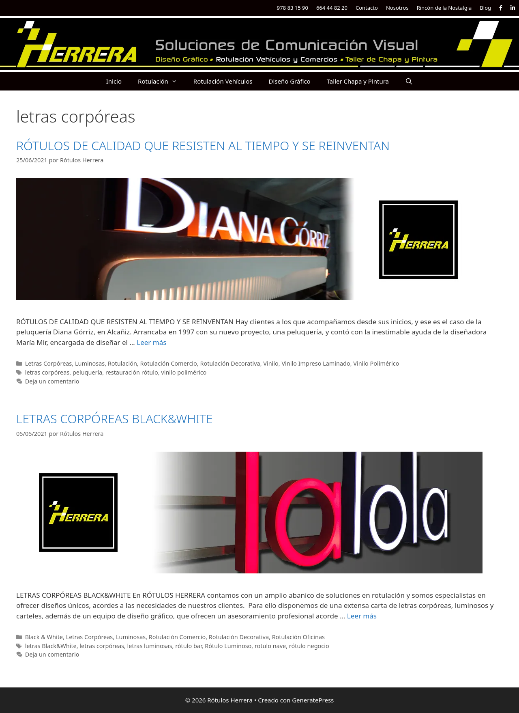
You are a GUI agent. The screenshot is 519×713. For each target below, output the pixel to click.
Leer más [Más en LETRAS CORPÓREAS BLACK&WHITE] (362, 615)
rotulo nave (270, 646)
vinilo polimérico (183, 372)
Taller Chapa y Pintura (358, 81)
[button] (176, 81)
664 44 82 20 (331, 7)
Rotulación (161, 81)
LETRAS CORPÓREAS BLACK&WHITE (114, 418)
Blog (485, 7)
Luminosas (90, 363)
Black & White (44, 637)
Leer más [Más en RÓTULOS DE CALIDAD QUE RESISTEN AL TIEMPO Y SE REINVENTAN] (151, 342)
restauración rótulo (131, 372)
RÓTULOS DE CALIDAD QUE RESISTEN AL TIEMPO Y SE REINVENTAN (203, 145)
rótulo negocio (309, 646)
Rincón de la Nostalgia (444, 7)
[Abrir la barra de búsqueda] (409, 81)
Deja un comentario (52, 381)
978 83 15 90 (292, 7)
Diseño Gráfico (289, 81)
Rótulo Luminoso (228, 646)
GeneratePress (313, 700)
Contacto (367, 7)
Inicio (114, 81)
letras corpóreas (47, 372)
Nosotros (397, 7)
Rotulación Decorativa (230, 363)
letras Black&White (51, 646)
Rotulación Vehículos (223, 81)
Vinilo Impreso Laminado (315, 363)
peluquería (87, 372)
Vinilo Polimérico (376, 363)
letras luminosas (149, 646)
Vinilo (271, 363)
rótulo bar (188, 646)
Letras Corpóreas (48, 363)
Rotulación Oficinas (298, 637)
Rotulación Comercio (168, 363)
